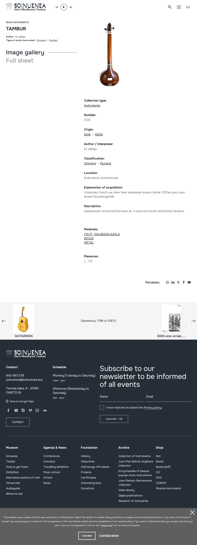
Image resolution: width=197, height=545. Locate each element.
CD (158, 472)
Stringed (41, 40)
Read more (106, 525)
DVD (159, 477)
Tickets (10, 461)
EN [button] (188, 7)
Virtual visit (13, 483)
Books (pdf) (163, 467)
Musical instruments (168, 488)
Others (47, 477)
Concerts (49, 461)
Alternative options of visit (23, 477)
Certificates (88, 477)
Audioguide (13, 488)
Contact (17, 422)
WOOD (89, 238)
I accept (86, 535)
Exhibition (12, 472)
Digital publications (130, 495)
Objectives (87, 461)
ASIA (87, 134)
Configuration (109, 535)
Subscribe (111, 418)
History (85, 456)
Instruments (92, 105)
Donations (87, 488)
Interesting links (91, 483)
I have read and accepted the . (134, 407)
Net (158, 456)
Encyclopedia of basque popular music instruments (135, 473)
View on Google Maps (22, 401)
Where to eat (14, 493)
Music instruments (17, 22)
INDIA (99, 134)
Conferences (51, 456)
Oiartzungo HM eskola (95, 467)
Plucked (53, 40)
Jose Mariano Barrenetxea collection (135, 482)
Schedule (11, 456)
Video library (126, 490)
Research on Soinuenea (133, 501)
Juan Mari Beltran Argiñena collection (135, 463)
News (47, 483)
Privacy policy (153, 407)
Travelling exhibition (56, 467)
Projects (86, 472)
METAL (89, 242)
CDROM (161, 483)
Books (160, 461)
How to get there (17, 467)
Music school (51, 472)
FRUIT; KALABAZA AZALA (102, 234)
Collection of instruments (134, 456)
